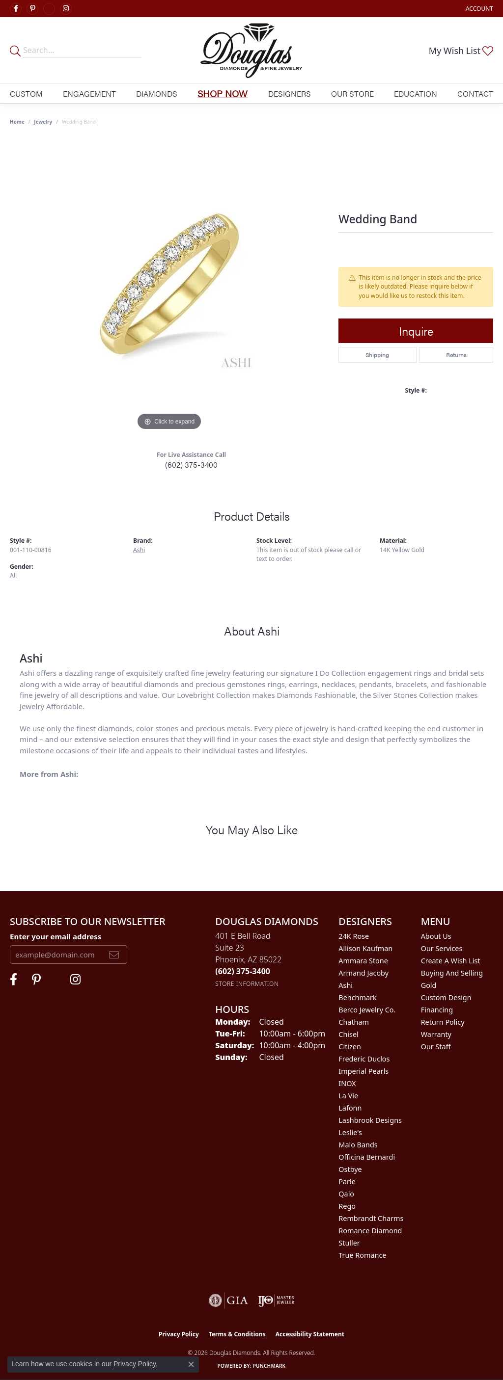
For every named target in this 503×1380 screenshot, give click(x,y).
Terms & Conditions (237, 1334)
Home (17, 121)
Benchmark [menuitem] (357, 997)
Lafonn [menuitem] (350, 1108)
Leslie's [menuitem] (350, 1132)
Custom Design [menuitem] (446, 997)
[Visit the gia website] (228, 1300)
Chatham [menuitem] (353, 1022)
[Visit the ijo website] (276, 1300)
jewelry (43, 121)
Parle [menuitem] (347, 1181)
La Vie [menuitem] (348, 1095)
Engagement (89, 93)
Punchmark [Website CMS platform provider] (269, 1365)
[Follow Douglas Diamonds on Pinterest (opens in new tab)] (32, 9)
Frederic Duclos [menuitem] (364, 1058)
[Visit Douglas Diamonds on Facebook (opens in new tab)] (16, 9)
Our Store (352, 93)
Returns (456, 354)
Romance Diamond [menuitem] (370, 1230)
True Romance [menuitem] (362, 1255)
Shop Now (222, 93)
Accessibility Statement (310, 1334)
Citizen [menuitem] (349, 1046)
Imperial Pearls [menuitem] (363, 1071)
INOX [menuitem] (347, 1083)
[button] (478, 8)
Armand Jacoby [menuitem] (363, 973)
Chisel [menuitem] (348, 1034)
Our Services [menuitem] (442, 948)
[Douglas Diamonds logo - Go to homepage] (251, 50)
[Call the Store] (242, 971)
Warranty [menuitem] (436, 1034)
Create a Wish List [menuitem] (450, 960)
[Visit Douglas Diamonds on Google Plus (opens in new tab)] (49, 9)
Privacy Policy (179, 1334)
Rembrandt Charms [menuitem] (370, 1218)
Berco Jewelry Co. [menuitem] (366, 1009)
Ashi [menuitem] (345, 985)
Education (415, 93)
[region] (169, 285)
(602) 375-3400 (191, 464)
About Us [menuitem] (436, 936)
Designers (289, 93)
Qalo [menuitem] (346, 1193)
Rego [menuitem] (347, 1206)
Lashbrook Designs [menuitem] (370, 1120)
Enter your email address (55, 936)
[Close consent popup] (191, 1364)
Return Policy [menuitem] (443, 1022)
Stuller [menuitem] (349, 1242)
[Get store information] (247, 984)
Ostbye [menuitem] (350, 1169)
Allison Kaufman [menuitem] (365, 948)
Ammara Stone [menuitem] (363, 960)
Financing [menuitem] (437, 1009)
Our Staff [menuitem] (436, 1046)
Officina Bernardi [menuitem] (366, 1157)
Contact (475, 93)
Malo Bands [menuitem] (357, 1144)
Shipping (377, 354)
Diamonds (156, 93)
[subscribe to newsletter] (114, 954)
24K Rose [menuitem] (353, 936)
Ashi (139, 550)
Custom (26, 93)
